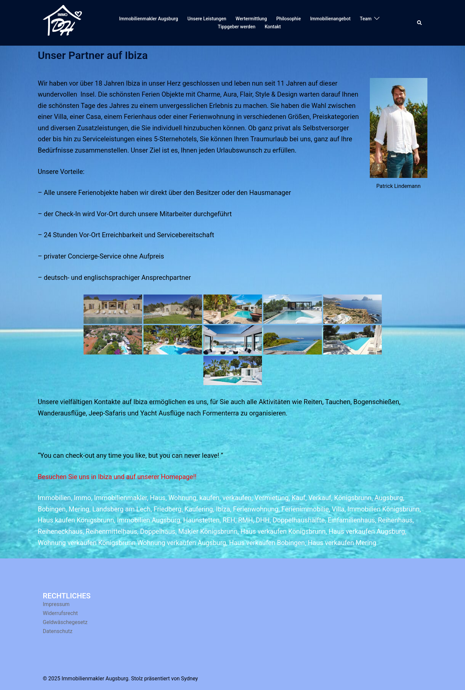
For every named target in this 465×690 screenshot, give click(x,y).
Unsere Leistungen (206, 18)
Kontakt (273, 26)
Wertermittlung (251, 18)
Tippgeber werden (236, 26)
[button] (419, 22)
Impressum (56, 604)
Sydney (189, 678)
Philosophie (288, 18)
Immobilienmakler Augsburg (148, 18)
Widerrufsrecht (60, 613)
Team (365, 18)
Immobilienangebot (330, 18)
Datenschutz (58, 631)
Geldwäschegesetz (65, 622)
